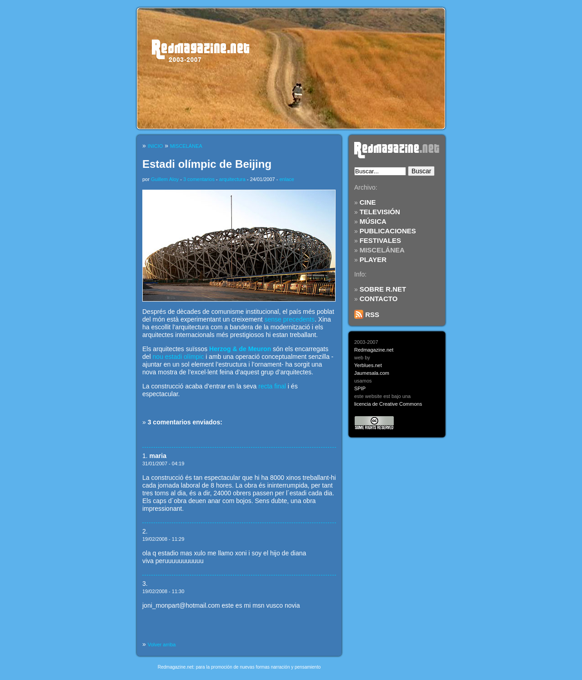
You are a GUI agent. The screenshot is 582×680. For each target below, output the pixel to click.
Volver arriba (162, 644)
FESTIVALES (380, 240)
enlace (286, 179)
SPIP (360, 388)
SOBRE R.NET (383, 289)
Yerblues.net (368, 365)
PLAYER (373, 259)
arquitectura (232, 179)
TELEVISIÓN (380, 212)
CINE (368, 202)
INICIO (155, 146)
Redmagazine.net (373, 350)
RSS (366, 314)
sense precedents (289, 319)
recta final (272, 386)
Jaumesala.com (371, 373)
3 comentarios (199, 179)
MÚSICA (373, 221)
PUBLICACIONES (388, 231)
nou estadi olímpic (178, 356)
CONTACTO (379, 298)
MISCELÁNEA (382, 250)
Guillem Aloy (165, 179)
